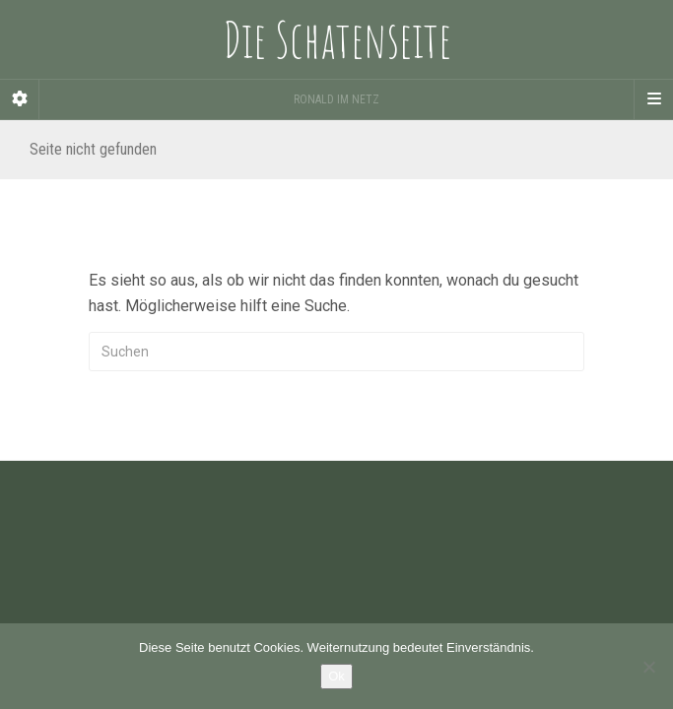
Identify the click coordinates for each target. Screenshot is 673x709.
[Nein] (648, 667)
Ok (336, 676)
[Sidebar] (19, 99)
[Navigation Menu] (653, 99)
